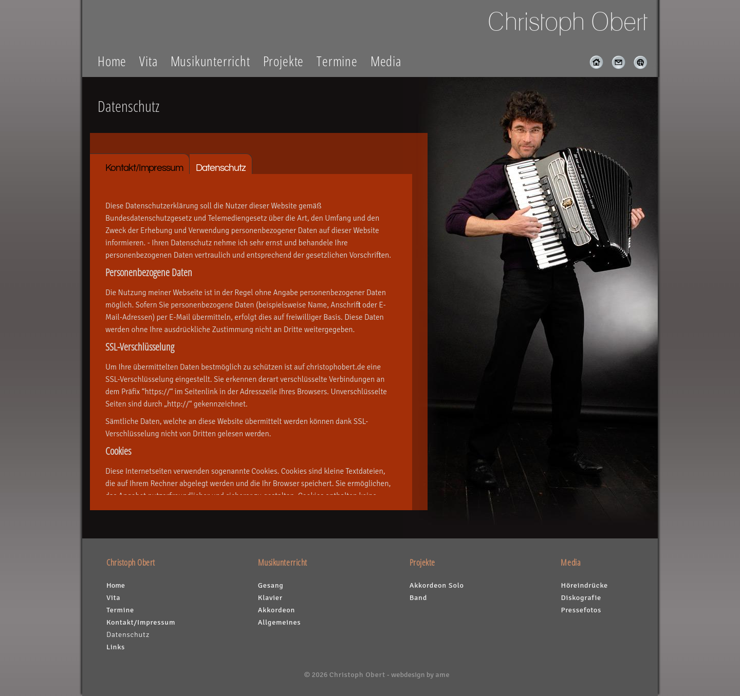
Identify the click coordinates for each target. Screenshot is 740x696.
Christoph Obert (357, 674)
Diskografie (581, 597)
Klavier (270, 597)
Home (112, 60)
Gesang (271, 585)
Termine (337, 60)
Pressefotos (581, 609)
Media (386, 60)
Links (115, 646)
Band (418, 597)
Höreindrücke (584, 585)
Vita (148, 60)
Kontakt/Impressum (144, 168)
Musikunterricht (210, 60)
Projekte (283, 60)
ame (442, 674)
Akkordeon (276, 609)
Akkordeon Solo (437, 585)
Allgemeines (279, 622)
